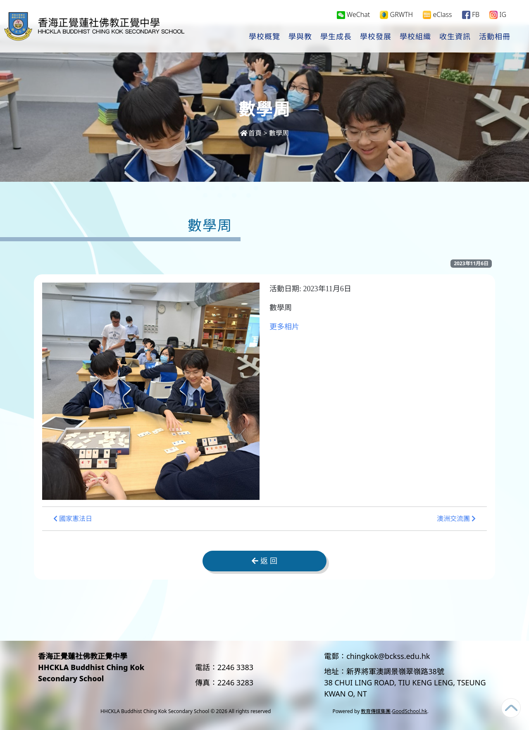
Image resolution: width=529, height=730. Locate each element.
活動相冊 (494, 37)
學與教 (300, 37)
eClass (437, 15)
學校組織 (415, 37)
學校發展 (375, 37)
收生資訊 (455, 37)
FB (470, 15)
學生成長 (336, 37)
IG (497, 15)
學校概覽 (264, 37)
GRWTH (396, 15)
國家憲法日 (72, 518)
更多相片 (284, 327)
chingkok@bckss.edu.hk (388, 656)
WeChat (353, 14)
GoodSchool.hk (409, 711)
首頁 (251, 133)
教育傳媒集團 (376, 711)
